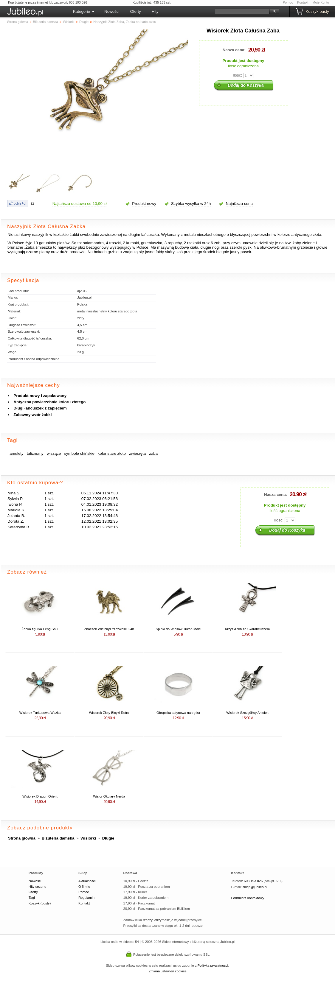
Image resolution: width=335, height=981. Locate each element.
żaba (153, 453)
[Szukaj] (242, 11)
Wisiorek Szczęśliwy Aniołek (247, 712)
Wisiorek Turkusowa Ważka (40, 712)
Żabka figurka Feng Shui (39, 629)
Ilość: (237, 75)
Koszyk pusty (317, 11)
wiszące (54, 453)
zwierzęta (137, 453)
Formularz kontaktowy (247, 898)
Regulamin (86, 897)
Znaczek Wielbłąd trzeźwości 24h (109, 629)
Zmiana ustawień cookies (167, 971)
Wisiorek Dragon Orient (40, 796)
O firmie (84, 886)
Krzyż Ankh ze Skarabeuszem (247, 629)
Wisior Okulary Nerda (109, 796)
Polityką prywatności (213, 965)
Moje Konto (320, 2)
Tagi (32, 897)
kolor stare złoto (112, 453)
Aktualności (87, 881)
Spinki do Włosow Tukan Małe (178, 629)
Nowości (111, 11)
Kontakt (302, 2)
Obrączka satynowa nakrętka (178, 712)
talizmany (35, 453)
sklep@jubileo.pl (255, 887)
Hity (155, 11)
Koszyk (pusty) (40, 903)
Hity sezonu (37, 886)
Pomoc (288, 2)
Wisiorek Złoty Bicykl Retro (109, 712)
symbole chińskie (79, 453)
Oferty (135, 11)
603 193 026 (253, 881)
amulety (17, 453)
